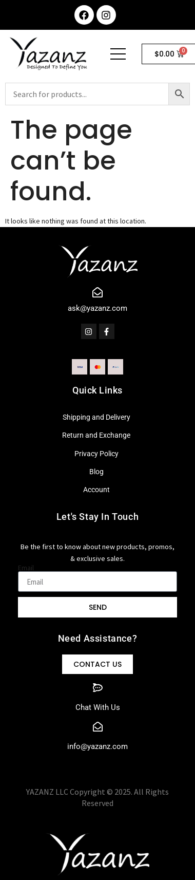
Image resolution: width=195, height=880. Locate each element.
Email (26, 567)
